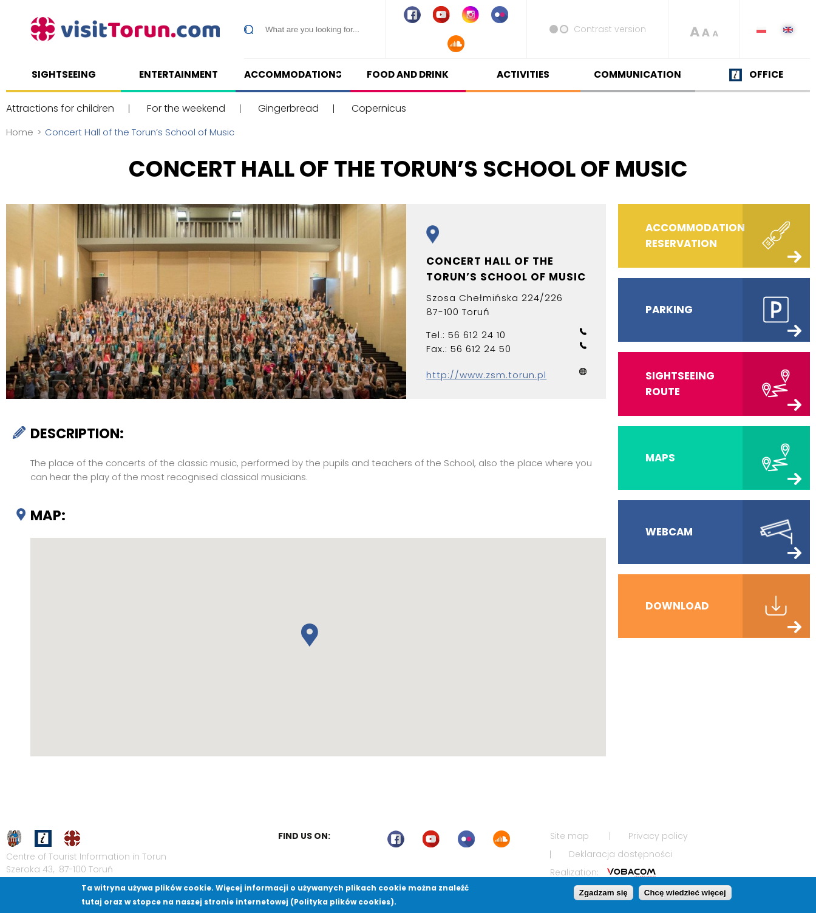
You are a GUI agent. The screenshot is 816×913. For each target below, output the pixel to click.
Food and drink (408, 74)
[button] (309, 635)
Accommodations (293, 74)
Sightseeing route (680, 383)
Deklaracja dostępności (620, 854)
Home (19, 132)
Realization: (603, 872)
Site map (569, 836)
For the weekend (186, 108)
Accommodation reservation (695, 238)
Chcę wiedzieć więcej (685, 892)
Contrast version (610, 29)
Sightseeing (64, 74)
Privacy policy (658, 836)
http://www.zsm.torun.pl (486, 375)
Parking (669, 309)
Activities (523, 74)
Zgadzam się (603, 892)
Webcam (669, 531)
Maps (660, 457)
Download (677, 606)
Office (766, 74)
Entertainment (178, 74)
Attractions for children (60, 108)
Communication (637, 74)
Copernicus (379, 108)
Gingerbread (288, 108)
